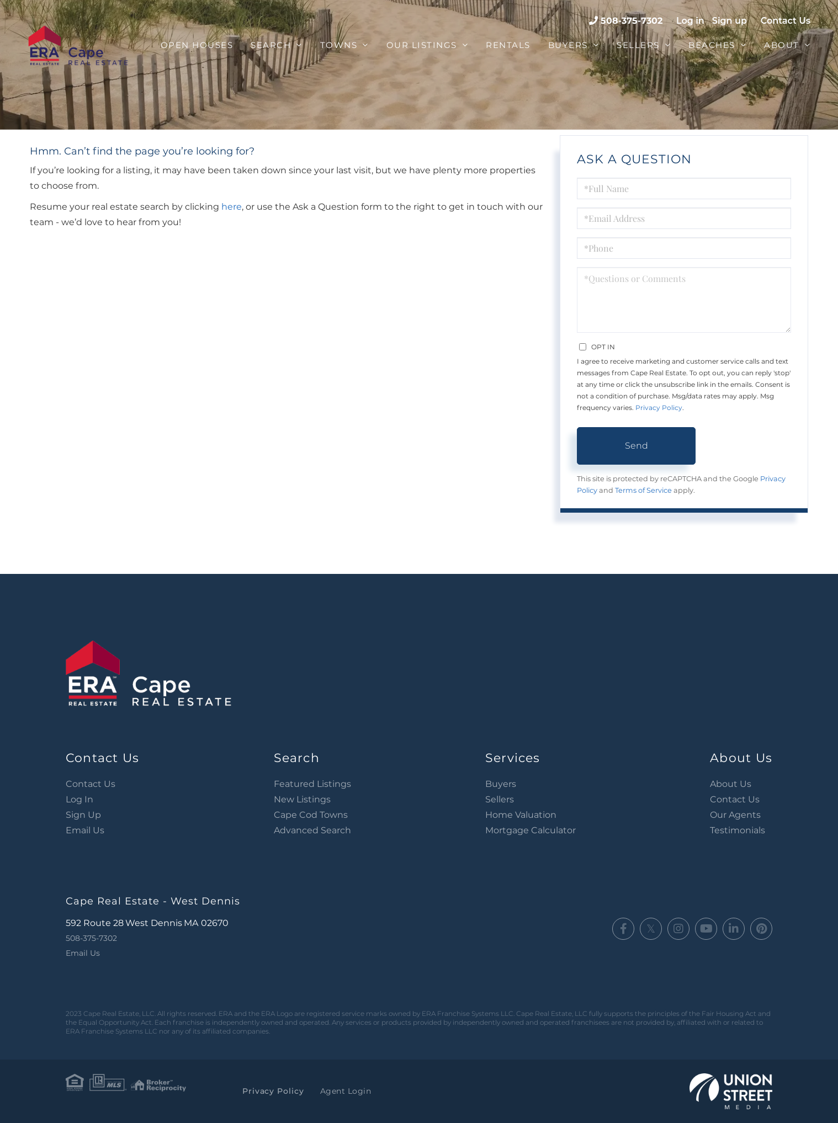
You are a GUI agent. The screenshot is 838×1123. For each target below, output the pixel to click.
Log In (79, 799)
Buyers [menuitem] (568, 45)
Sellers (499, 799)
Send (636, 445)
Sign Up (83, 815)
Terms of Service (643, 490)
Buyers (500, 784)
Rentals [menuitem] (508, 45)
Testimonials (737, 830)
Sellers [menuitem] (638, 45)
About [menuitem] (781, 45)
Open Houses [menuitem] (197, 45)
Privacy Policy (658, 407)
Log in (690, 20)
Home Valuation (520, 815)
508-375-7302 (631, 20)
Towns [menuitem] (339, 45)
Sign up (729, 20)
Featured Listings (312, 784)
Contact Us (785, 20)
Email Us (85, 830)
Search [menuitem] (271, 45)
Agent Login (342, 1091)
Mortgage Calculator (530, 830)
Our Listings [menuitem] (421, 45)
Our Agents (735, 815)
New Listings (302, 799)
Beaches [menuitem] (711, 45)
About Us (730, 784)
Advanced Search (312, 830)
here (231, 206)
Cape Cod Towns (311, 815)
